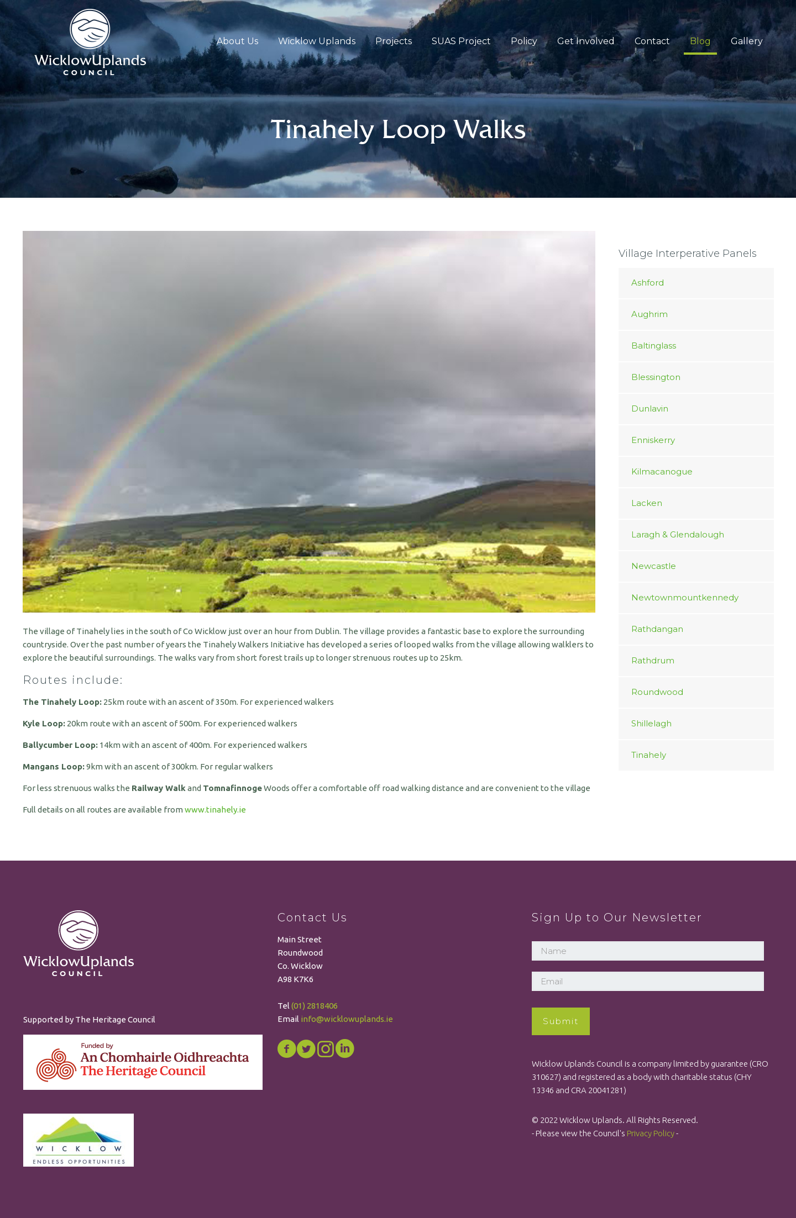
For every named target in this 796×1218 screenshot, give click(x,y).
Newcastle (653, 566)
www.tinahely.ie (215, 809)
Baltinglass (653, 345)
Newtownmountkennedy (685, 597)
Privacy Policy (650, 1133)
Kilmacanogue (662, 471)
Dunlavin (649, 408)
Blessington (655, 377)
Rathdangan (657, 629)
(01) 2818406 (314, 1005)
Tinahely (648, 755)
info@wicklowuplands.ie (347, 1019)
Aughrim (649, 314)
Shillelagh (651, 723)
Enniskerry (653, 440)
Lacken (646, 503)
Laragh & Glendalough (677, 534)
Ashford (647, 282)
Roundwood (657, 692)
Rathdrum (652, 660)
